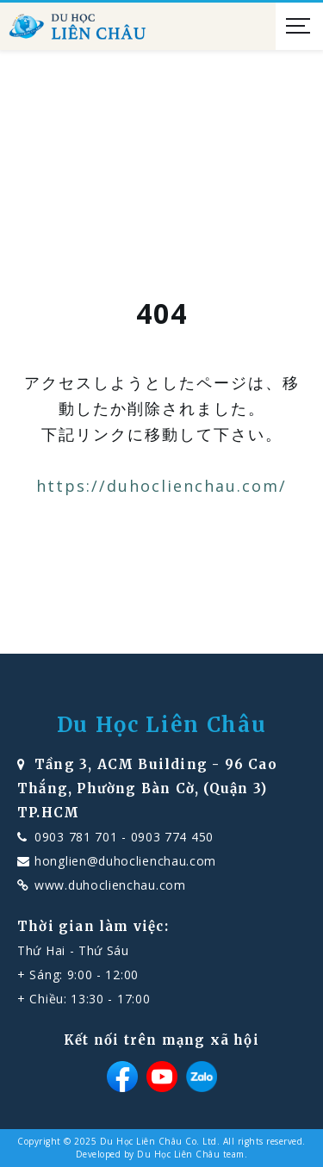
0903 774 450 (172, 837)
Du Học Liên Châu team (191, 1154)
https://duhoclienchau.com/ (161, 485)
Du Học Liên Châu (162, 725)
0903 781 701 (75, 837)
